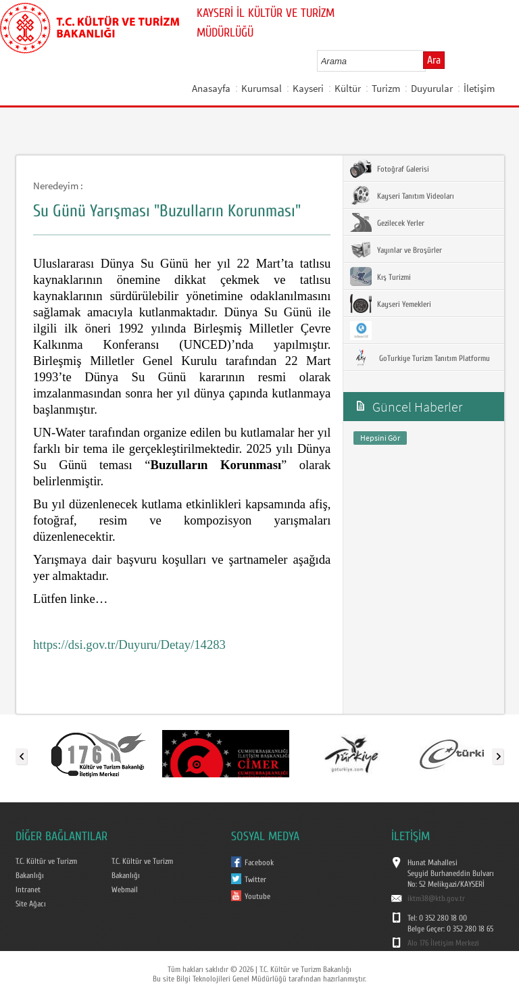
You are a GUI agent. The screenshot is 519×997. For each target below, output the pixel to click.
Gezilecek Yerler (387, 222)
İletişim (479, 88)
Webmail (125, 889)
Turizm (386, 88)
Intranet (28, 889)
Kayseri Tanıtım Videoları (402, 195)
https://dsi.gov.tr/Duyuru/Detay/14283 (129, 644)
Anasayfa (211, 88)
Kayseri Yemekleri (390, 303)
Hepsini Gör (380, 438)
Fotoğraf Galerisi (389, 168)
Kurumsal (261, 88)
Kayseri (308, 88)
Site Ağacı (31, 903)
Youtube (257, 896)
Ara (434, 60)
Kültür (348, 88)
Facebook (259, 862)
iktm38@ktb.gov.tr (436, 898)
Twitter (255, 879)
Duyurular (432, 88)
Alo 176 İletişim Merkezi (443, 943)
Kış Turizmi (380, 276)
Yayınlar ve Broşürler (396, 249)
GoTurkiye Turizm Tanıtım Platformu (420, 357)
